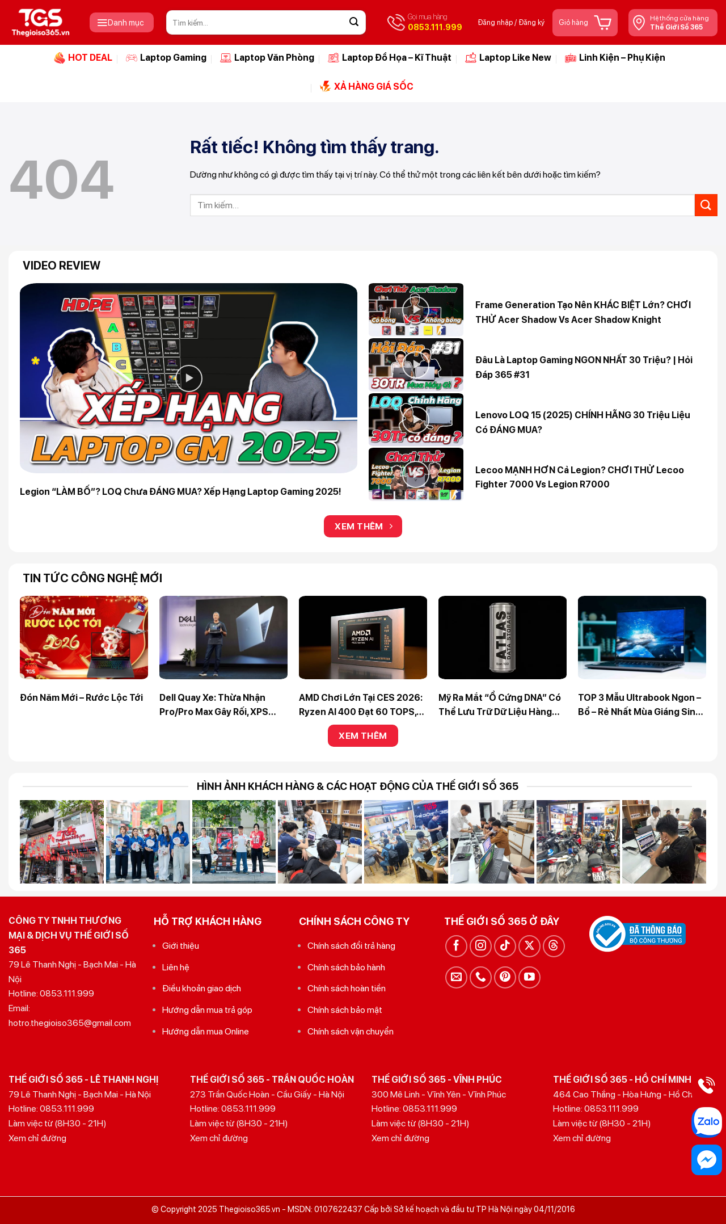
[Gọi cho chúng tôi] (481, 977)
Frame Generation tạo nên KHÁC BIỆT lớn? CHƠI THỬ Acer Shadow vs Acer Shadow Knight (583, 312)
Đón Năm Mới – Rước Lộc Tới (81, 697)
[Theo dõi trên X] (529, 946)
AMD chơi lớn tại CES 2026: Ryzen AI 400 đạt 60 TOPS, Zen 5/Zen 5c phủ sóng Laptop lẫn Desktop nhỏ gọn (362, 706)
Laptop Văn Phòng (267, 58)
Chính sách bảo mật (344, 1009)
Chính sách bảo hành (346, 967)
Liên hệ (175, 967)
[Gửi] (354, 22)
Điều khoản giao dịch (201, 988)
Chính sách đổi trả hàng (351, 945)
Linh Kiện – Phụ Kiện (615, 58)
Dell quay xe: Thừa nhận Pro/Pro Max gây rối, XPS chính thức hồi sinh (213, 706)
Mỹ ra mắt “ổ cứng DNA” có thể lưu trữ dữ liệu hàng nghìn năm (499, 706)
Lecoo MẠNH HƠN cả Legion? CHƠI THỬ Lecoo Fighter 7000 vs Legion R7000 (579, 477)
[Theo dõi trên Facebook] (456, 946)
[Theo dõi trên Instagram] (481, 946)
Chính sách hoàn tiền (346, 988)
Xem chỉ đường (37, 1138)
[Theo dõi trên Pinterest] (505, 977)
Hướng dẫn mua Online (205, 1031)
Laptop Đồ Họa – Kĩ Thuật (389, 58)
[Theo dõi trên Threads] (554, 946)
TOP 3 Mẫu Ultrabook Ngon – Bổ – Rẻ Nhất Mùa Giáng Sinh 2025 (639, 706)
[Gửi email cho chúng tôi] (456, 977)
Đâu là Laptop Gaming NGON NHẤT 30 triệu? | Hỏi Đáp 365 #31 (584, 367)
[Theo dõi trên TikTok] (505, 946)
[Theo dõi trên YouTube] (529, 977)
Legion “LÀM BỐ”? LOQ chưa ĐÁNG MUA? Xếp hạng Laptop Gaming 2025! (180, 491)
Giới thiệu (180, 945)
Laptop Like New (508, 58)
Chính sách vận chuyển (350, 1031)
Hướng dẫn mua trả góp (207, 1009)
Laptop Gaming (166, 58)
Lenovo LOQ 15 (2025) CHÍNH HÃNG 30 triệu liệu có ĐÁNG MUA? (582, 422)
